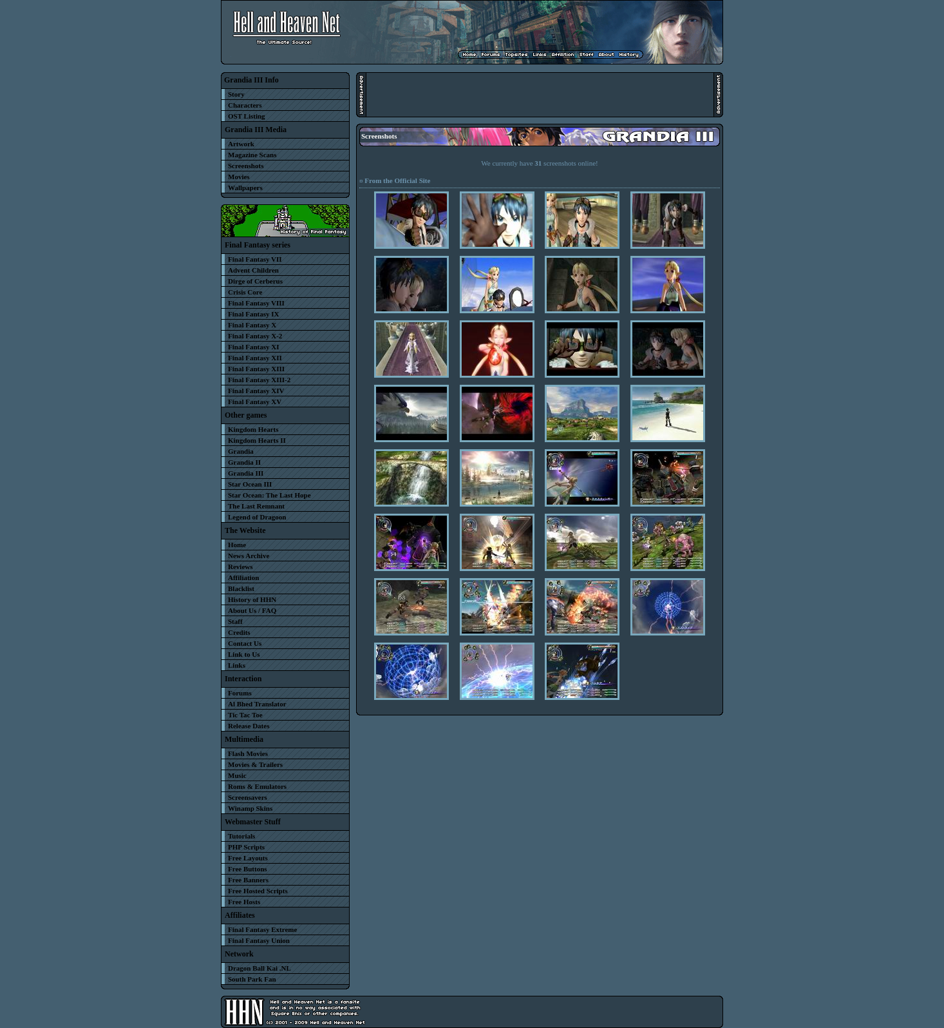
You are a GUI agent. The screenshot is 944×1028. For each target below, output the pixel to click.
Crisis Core (245, 292)
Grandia (241, 451)
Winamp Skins (250, 808)
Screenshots (245, 166)
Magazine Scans (252, 155)
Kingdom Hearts (253, 429)
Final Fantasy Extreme (262, 929)
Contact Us (244, 643)
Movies (239, 176)
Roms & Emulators (257, 786)
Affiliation (243, 577)
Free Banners (248, 880)
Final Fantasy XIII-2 (259, 379)
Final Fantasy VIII (256, 303)
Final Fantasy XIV (256, 390)
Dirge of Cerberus (255, 281)
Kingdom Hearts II (257, 440)
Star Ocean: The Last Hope (269, 495)
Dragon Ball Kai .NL (259, 968)
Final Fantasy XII (255, 358)
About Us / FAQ (252, 610)
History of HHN (252, 599)
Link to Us (244, 654)
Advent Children (253, 270)
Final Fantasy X (252, 325)
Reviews (240, 566)
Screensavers (247, 797)
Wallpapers (245, 187)
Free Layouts (248, 858)
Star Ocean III (250, 484)
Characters (245, 105)
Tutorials (241, 836)
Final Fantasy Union (259, 940)
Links (236, 665)
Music (237, 775)
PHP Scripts (246, 847)
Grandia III (245, 473)
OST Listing (246, 116)
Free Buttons (247, 869)
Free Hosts (244, 902)
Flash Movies (248, 753)
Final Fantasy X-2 (255, 336)
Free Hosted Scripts (258, 891)
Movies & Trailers (255, 764)
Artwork (241, 144)
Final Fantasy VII (255, 259)
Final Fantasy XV (254, 401)
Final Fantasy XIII (256, 369)
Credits (239, 632)
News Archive (248, 555)
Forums (240, 693)
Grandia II (244, 462)
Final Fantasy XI (253, 347)
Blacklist (241, 588)
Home (237, 544)
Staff (235, 621)
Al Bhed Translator (257, 704)
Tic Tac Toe (245, 715)
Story (236, 94)
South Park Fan (252, 979)
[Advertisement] (539, 94)
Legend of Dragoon (257, 517)
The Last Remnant (256, 506)
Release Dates (248, 726)
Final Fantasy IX (253, 314)
